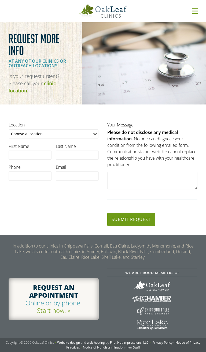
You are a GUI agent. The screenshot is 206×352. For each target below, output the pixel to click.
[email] (77, 176)
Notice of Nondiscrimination (103, 347)
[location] (53, 133)
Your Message (120, 125)
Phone (15, 167)
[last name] (77, 155)
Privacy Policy (162, 342)
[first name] (30, 155)
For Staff (133, 347)
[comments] (152, 180)
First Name (19, 146)
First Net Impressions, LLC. (129, 342)
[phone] (30, 176)
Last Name (66, 146)
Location (17, 125)
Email (61, 167)
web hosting (96, 342)
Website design (68, 342)
